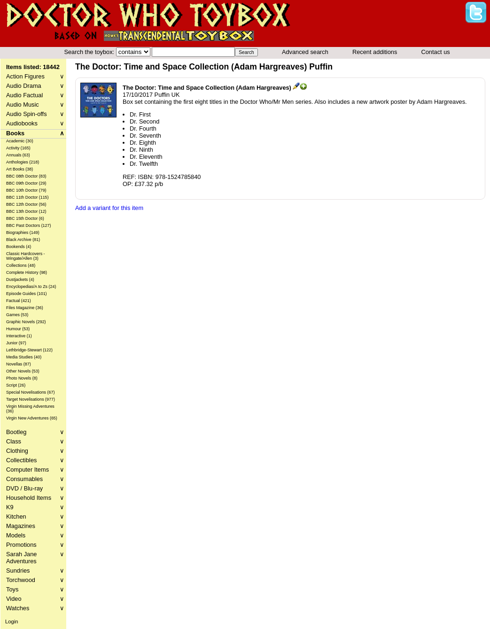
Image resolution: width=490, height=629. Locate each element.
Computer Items (35, 469)
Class (35, 441)
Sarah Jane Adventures (35, 558)
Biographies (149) (22, 232)
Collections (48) (20, 265)
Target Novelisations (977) (30, 399)
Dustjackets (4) (20, 279)
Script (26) (15, 385)
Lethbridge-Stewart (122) (29, 350)
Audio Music (35, 104)
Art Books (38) (19, 169)
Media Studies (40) (23, 357)
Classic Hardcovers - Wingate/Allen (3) (25, 256)
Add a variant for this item (109, 207)
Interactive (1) (19, 336)
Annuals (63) (18, 155)
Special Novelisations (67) (30, 392)
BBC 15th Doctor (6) (25, 218)
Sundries (35, 570)
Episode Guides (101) (26, 293)
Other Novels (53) (22, 371)
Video (35, 598)
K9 (35, 507)
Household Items (35, 497)
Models (35, 535)
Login (11, 621)
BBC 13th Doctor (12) (26, 211)
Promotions (35, 544)
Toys (35, 589)
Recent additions (374, 51)
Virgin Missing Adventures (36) (30, 408)
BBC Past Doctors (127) (28, 225)
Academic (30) (19, 141)
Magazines (35, 525)
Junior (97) (16, 343)
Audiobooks (35, 123)
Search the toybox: (90, 51)
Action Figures (35, 76)
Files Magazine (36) (24, 307)
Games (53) (17, 314)
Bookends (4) (18, 246)
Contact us (435, 51)
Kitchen (35, 516)
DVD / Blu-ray (35, 488)
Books (35, 133)
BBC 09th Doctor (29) (26, 183)
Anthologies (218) (22, 162)
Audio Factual (35, 95)
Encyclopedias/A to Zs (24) (31, 286)
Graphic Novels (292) (26, 321)
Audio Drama (35, 85)
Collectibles (35, 460)
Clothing (35, 450)
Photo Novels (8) (22, 378)
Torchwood (35, 579)
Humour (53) (18, 328)
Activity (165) (18, 148)
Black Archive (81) (23, 239)
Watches (35, 608)
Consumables (35, 478)
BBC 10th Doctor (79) (26, 190)
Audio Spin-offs (35, 113)
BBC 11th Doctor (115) (27, 197)
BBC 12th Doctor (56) (26, 204)
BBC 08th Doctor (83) (26, 176)
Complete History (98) (26, 272)
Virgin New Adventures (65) (31, 418)
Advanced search (305, 51)
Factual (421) (18, 300)
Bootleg (35, 431)
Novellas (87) (18, 364)
